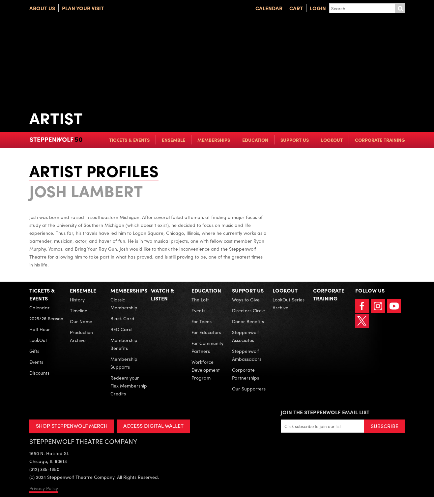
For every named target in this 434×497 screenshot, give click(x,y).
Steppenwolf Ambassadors (246, 355)
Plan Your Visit (83, 8)
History (77, 299)
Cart (296, 8)
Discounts (39, 372)
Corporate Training (380, 140)
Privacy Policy (43, 488)
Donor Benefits (248, 321)
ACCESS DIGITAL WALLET (153, 425)
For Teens (201, 321)
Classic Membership (123, 303)
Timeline (78, 310)
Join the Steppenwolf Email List (325, 412)
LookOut (332, 140)
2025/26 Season (46, 318)
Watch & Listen (162, 294)
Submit (400, 8)
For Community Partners (207, 347)
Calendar (268, 8)
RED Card (121, 329)
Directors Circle (248, 310)
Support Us (294, 140)
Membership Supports (123, 363)
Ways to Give (246, 299)
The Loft (200, 299)
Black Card (122, 318)
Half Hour (39, 329)
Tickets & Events (129, 140)
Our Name (81, 321)
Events (36, 361)
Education (255, 140)
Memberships (213, 140)
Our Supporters (249, 388)
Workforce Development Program (205, 369)
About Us (42, 8)
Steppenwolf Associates (245, 336)
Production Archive (81, 336)
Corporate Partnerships (245, 373)
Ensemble (173, 140)
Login (318, 8)
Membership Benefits (123, 344)
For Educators (206, 332)
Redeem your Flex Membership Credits (128, 385)
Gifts (34, 351)
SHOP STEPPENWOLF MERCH (71, 425)
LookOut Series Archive (288, 303)
